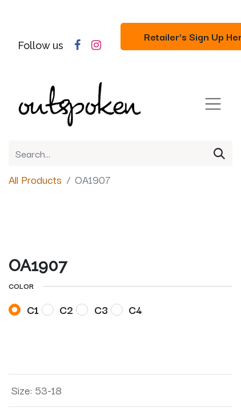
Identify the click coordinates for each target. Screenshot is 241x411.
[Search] (219, 153)
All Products (35, 179)
